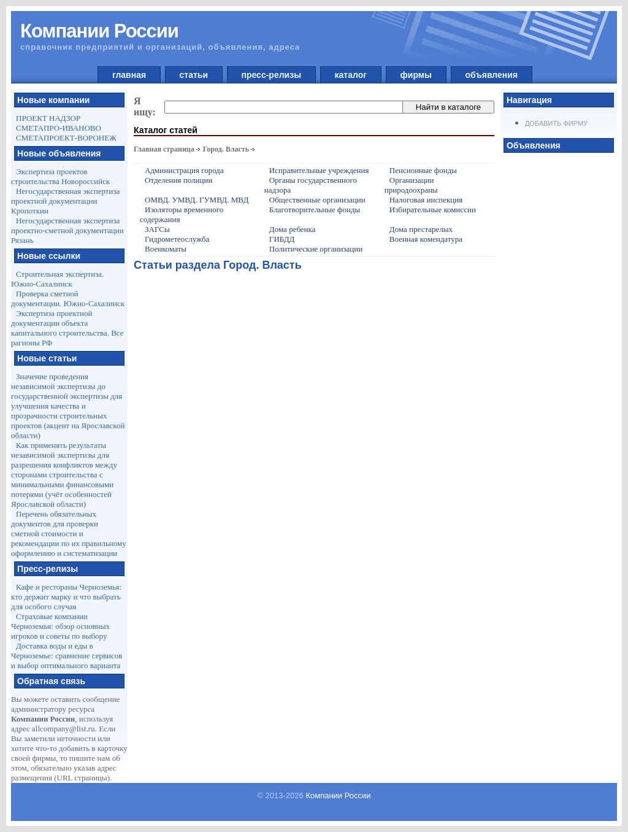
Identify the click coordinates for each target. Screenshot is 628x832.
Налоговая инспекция (425, 199)
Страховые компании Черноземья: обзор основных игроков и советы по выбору (60, 626)
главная (129, 75)
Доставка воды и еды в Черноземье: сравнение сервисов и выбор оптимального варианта (66, 655)
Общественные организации (317, 199)
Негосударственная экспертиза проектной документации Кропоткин (65, 201)
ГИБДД (282, 239)
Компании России (337, 795)
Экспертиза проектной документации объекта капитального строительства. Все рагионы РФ (67, 328)
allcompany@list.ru (63, 728)
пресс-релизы (271, 75)
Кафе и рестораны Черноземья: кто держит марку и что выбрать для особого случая (66, 596)
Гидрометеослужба (177, 239)
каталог (351, 75)
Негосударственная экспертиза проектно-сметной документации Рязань (67, 230)
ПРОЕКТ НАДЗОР (48, 118)
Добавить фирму (556, 123)
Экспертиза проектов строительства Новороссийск (60, 176)
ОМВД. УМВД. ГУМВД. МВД (196, 199)
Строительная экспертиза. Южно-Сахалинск (57, 278)
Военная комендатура (425, 239)
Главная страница (164, 149)
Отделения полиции (178, 180)
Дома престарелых (421, 229)
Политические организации (315, 248)
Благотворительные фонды (314, 209)
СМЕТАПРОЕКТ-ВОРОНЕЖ (66, 137)
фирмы (416, 75)
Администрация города (184, 170)
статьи (194, 75)
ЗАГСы (157, 229)
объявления (492, 75)
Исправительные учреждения (319, 170)
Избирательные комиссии (432, 209)
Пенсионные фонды (423, 170)
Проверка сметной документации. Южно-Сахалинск (67, 298)
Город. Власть (226, 149)
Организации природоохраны (411, 185)
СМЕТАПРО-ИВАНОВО (58, 128)
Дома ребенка (292, 229)
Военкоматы (165, 248)
